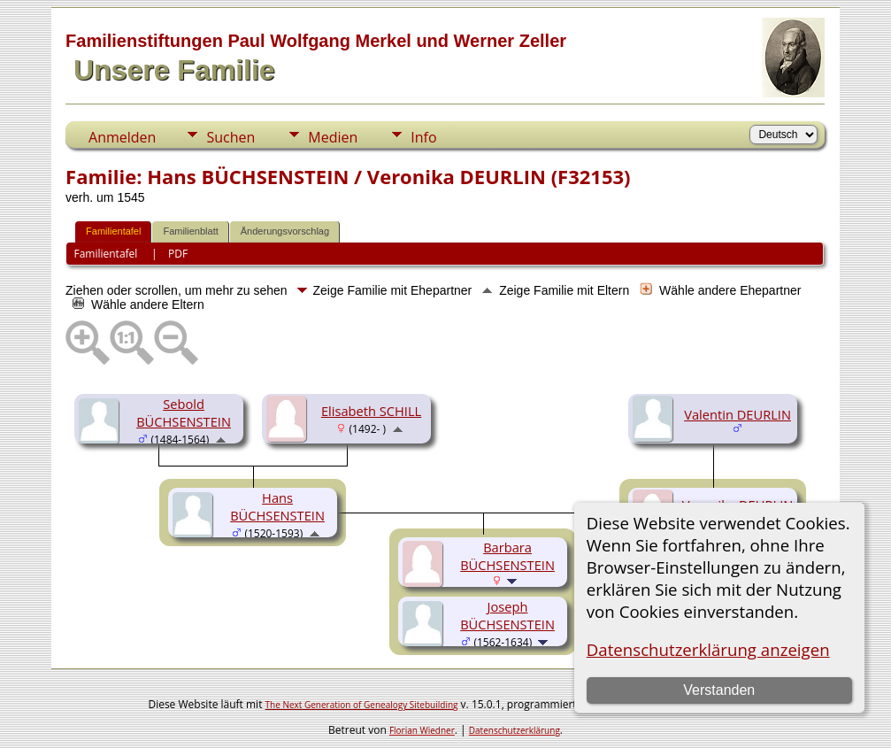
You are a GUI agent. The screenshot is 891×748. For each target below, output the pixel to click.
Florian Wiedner (422, 730)
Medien (332, 137)
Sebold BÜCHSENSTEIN (183, 412)
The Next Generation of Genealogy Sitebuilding (361, 704)
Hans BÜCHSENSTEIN (277, 506)
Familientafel (113, 231)
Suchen (230, 137)
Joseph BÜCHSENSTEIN (507, 615)
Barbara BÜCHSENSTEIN (507, 556)
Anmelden (122, 137)
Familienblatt (190, 231)
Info (423, 137)
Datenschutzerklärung (514, 730)
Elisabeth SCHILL (371, 411)
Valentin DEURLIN (737, 414)
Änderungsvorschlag (285, 231)
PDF (178, 253)
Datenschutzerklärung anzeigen (708, 649)
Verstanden (719, 690)
